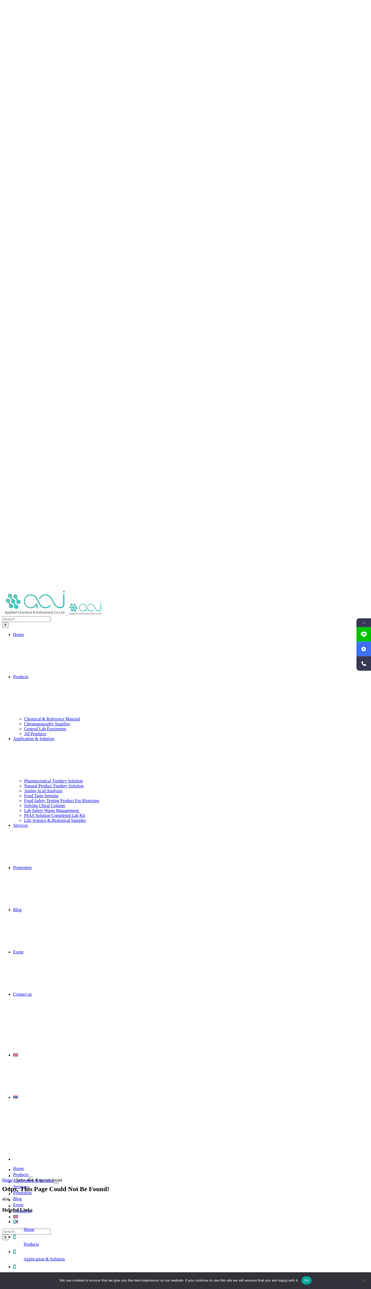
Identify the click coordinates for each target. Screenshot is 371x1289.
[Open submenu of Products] (30, 1177)
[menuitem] (191, 1055)
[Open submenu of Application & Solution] (56, 1183)
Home (7, 1180)
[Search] (5, 625)
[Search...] (26, 619)
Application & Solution (44, 1259)
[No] (364, 1280)
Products (31, 1244)
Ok (306, 1280)
